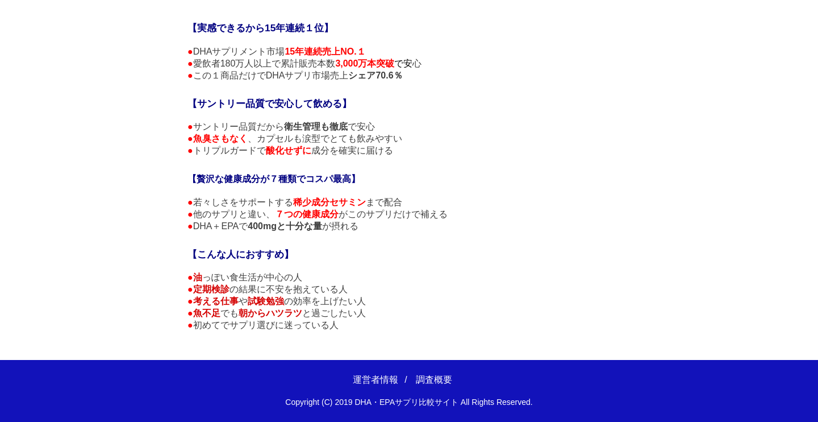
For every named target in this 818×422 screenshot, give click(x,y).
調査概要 (434, 379)
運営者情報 (375, 379)
